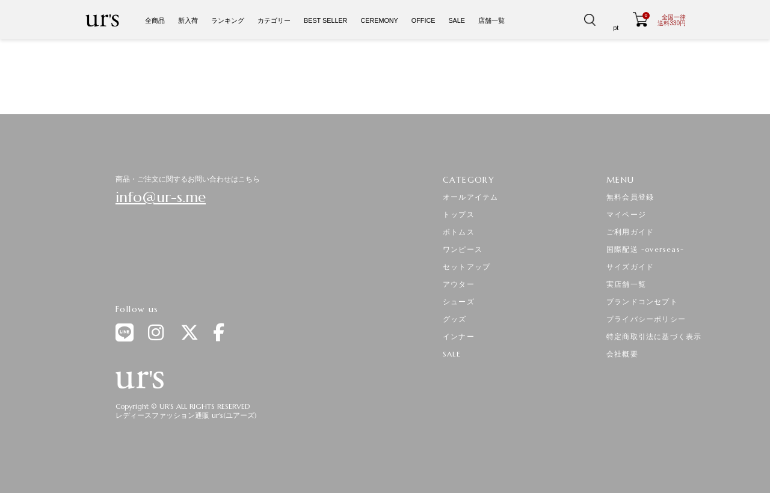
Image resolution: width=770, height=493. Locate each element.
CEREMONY (379, 20)
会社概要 (622, 353)
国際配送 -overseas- (645, 249)
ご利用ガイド (630, 231)
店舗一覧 (491, 20)
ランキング (227, 20)
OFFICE (423, 20)
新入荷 (188, 20)
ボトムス (459, 231)
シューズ (459, 301)
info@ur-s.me (161, 197)
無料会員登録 (630, 196)
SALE (456, 20)
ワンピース (462, 249)
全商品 (155, 20)
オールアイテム (470, 196)
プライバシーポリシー (646, 318)
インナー (459, 336)
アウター (459, 284)
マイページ (626, 214)
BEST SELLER (325, 20)
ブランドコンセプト (642, 301)
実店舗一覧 (626, 284)
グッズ (455, 318)
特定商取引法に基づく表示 (653, 336)
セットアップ (466, 266)
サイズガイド (630, 266)
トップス (459, 214)
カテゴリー (274, 20)
